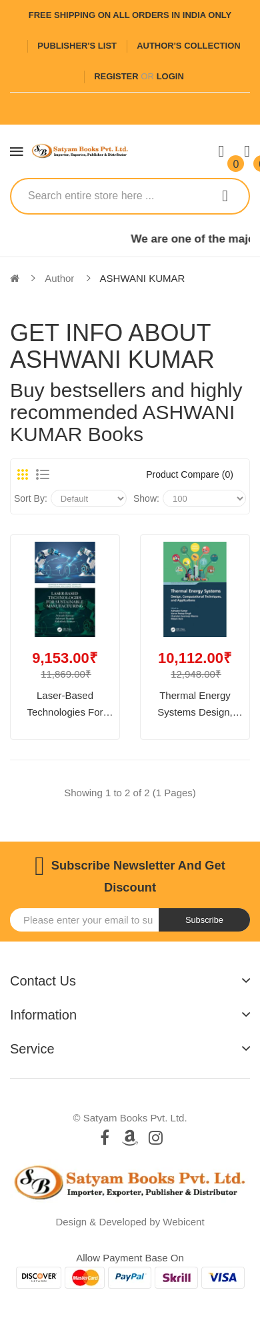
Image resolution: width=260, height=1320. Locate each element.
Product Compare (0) (189, 474)
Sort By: (30, 498)
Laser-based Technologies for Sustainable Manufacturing (65, 705)
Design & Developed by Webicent (129, 1221)
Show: (146, 498)
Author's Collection (188, 46)
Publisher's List (77, 46)
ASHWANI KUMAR (142, 278)
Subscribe (204, 920)
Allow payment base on (130, 1257)
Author (59, 278)
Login (170, 76)
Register (116, 76)
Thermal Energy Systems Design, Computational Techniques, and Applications (195, 705)
